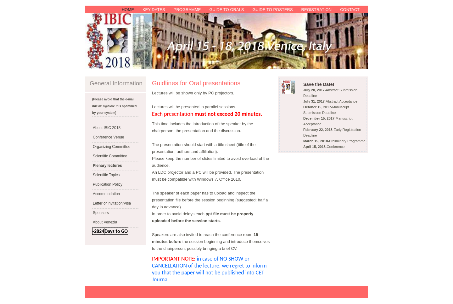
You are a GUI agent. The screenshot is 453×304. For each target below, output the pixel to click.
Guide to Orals (226, 9)
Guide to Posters (272, 9)
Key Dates (154, 9)
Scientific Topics (106, 175)
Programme (187, 9)
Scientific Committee (110, 156)
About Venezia (105, 222)
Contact (350, 9)
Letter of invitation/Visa (112, 203)
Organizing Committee (111, 146)
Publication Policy (107, 184)
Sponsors (101, 213)
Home (128, 9)
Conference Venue (108, 137)
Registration (316, 9)
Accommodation (106, 194)
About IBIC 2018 (106, 128)
